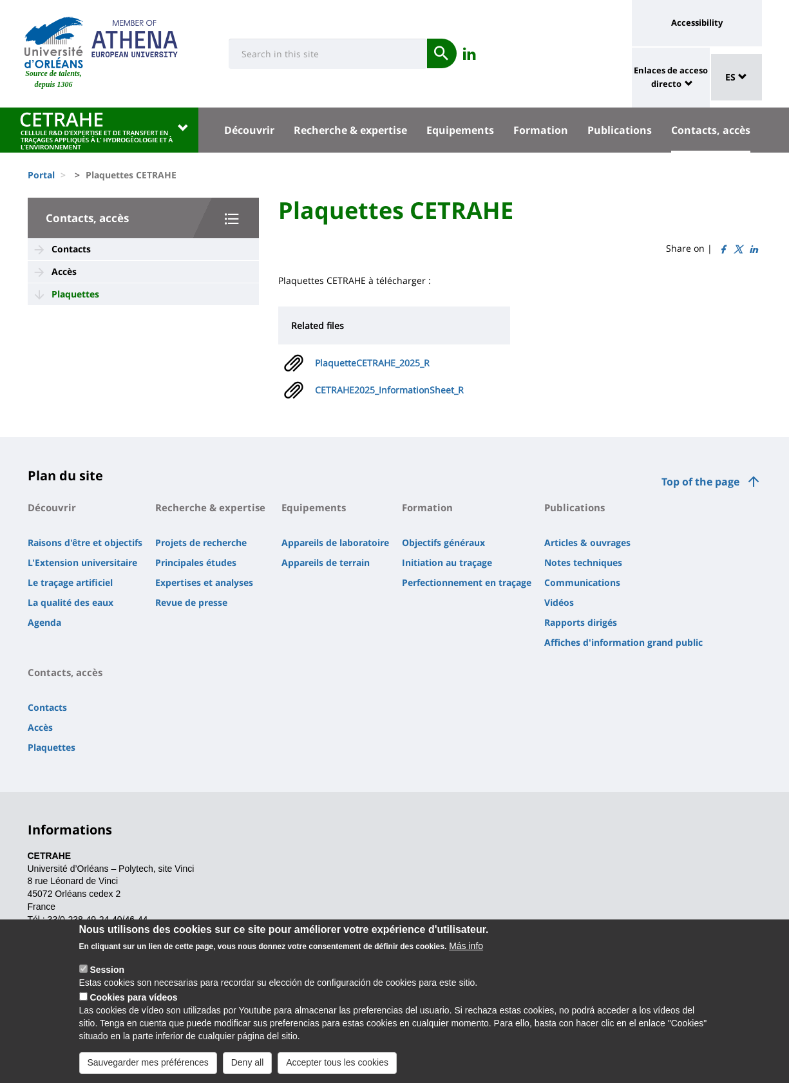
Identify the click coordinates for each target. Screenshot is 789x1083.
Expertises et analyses (204, 582)
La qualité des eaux (70, 602)
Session (107, 983)
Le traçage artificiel (70, 582)
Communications (582, 582)
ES (736, 77)
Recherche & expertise (350, 130)
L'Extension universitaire (82, 562)
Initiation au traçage (447, 562)
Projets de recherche (201, 542)
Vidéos (559, 602)
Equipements (460, 130)
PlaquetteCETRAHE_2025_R (372, 363)
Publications (619, 130)
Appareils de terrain (325, 562)
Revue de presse (191, 602)
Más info (466, 959)
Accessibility (697, 22)
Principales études (195, 562)
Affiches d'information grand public (623, 642)
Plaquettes (75, 294)
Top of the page (700, 482)
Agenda (44, 622)
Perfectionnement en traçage (466, 582)
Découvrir (249, 130)
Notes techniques (583, 562)
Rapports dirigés (580, 622)
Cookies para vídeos (133, 1011)
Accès (64, 271)
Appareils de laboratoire (335, 542)
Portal (41, 175)
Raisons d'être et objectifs (85, 542)
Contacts (71, 249)
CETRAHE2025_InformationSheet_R (389, 390)
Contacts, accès (710, 130)
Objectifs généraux (443, 542)
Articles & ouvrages (587, 542)
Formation (540, 130)
